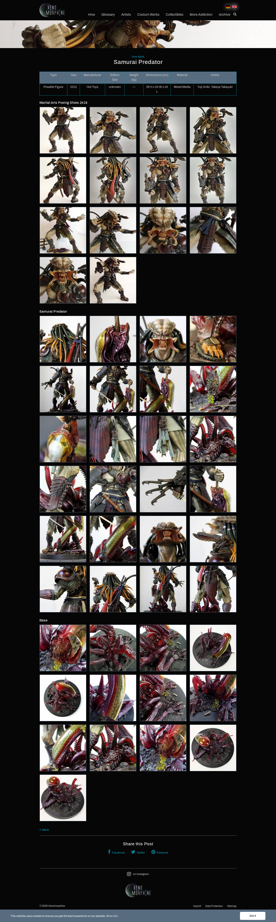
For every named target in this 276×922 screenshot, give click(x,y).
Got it (253, 915)
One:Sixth (138, 56)
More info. (112, 916)
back (44, 829)
